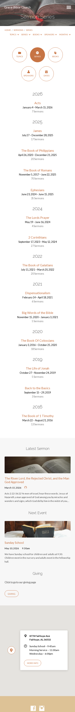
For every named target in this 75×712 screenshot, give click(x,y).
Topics (14, 34)
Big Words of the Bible (37, 312)
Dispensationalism (37, 293)
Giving (11, 594)
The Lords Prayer (37, 217)
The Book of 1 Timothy (38, 416)
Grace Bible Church (17, 7)
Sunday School (14, 542)
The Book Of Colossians (37, 340)
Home (8, 30)
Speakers (50, 34)
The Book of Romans (37, 170)
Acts (37, 103)
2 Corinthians (37, 237)
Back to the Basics (37, 388)
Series (29, 30)
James (37, 131)
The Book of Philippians (37, 150)
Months (65, 34)
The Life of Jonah (37, 368)
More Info (32, 663)
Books (37, 34)
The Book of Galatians (37, 265)
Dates (46, 73)
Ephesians (37, 190)
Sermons (18, 30)
